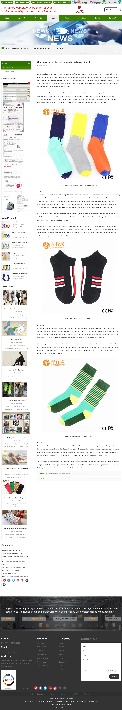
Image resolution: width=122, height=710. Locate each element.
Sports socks (41, 650)
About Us (22, 18)
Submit (114, 676)
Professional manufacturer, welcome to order (20, 222)
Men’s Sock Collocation (16, 370)
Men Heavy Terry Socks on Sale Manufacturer (78, 185)
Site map (62, 658)
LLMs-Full (62, 669)
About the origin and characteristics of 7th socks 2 (16, 528)
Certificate (82, 18)
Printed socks (41, 647)
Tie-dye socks (41, 654)
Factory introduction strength (16, 438)
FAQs (97, 18)
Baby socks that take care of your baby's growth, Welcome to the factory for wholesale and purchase (20, 253)
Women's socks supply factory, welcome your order (20, 242)
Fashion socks (41, 662)
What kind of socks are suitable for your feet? (60, 473)
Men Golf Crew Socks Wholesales (78, 319)
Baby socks (41, 643)
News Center (71, 54)
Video (67, 18)
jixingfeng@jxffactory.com (9, 652)
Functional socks (42, 666)
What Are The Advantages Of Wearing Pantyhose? (16, 309)
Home (7, 18)
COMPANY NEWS (8, 71)
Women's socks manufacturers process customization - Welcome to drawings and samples (20, 232)
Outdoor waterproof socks (16, 400)
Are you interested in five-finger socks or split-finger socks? (16, 498)
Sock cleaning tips (16, 339)
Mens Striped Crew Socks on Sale (79, 436)
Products (38, 18)
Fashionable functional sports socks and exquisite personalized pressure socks (20, 263)
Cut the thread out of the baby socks (16, 468)
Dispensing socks (43, 658)
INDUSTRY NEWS (82, 54)
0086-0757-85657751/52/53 (10, 643)
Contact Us (113, 18)
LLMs (61, 666)
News (53, 18)
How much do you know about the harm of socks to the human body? (64, 479)
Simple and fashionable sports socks (20, 273)
